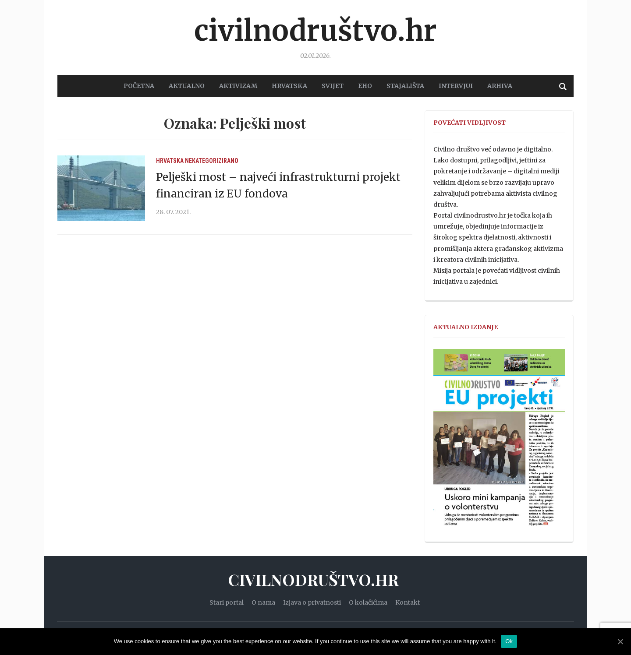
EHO (365, 86)
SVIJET (333, 86)
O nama (263, 602)
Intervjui (456, 86)
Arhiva (499, 86)
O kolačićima (368, 602)
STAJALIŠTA (405, 86)
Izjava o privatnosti (312, 602)
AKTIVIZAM (238, 86)
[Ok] (620, 641)
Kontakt (407, 602)
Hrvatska (170, 160)
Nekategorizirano (211, 160)
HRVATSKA (289, 86)
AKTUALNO (187, 86)
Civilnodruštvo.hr (315, 30)
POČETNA (139, 86)
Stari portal (226, 602)
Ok (509, 641)
